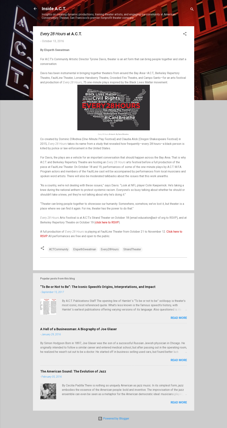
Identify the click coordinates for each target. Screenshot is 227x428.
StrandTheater (132, 249)
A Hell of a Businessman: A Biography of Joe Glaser (78, 329)
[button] (185, 34)
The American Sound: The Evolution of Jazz (73, 371)
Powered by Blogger (113, 418)
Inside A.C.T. (54, 8)
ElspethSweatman (84, 249)
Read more (179, 318)
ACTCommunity (58, 249)
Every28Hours (110, 249)
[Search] (192, 9)
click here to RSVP (107, 222)
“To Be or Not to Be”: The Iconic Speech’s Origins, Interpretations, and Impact (97, 287)
